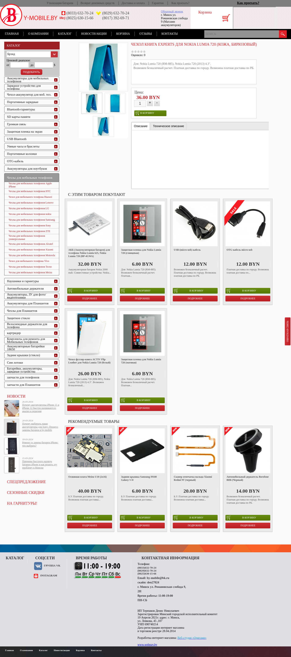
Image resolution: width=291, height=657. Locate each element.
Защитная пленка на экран (25, 131)
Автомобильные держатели (25, 288)
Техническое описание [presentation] (168, 126)
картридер (14, 333)
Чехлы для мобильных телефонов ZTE (29, 231)
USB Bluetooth (16, 139)
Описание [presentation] (140, 126)
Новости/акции (94, 33)
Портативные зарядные (22, 102)
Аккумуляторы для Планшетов (27, 303)
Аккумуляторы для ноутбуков (27, 168)
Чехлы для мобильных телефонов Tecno (30, 266)
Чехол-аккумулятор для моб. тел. (29, 94)
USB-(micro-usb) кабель (187, 249)
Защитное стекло (18, 318)
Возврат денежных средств (97, 3)
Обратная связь (287, 331)
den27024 (153, 582)
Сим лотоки (15, 362)
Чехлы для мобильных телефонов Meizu (30, 272)
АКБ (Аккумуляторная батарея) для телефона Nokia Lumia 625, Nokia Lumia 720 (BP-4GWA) (89, 253)
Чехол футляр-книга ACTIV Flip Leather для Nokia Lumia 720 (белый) (89, 361)
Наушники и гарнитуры (23, 281)
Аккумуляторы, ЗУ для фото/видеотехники (26, 296)
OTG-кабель (15, 161)
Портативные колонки (22, 153)
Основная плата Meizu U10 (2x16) (87, 476)
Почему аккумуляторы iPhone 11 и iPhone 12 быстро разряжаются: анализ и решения (40, 408)
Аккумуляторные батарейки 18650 (26, 348)
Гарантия (157, 3)
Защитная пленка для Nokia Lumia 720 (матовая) (141, 361)
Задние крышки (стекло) (23, 355)
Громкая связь (16, 124)
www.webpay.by (147, 644)
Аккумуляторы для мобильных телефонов (28, 80)
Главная (12, 33)
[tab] (141, 126)
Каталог (64, 33)
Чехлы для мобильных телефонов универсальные (27, 237)
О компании (38, 33)
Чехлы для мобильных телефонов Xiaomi (31, 249)
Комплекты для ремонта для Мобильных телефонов (26, 340)
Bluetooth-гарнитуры (21, 109)
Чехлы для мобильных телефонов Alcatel (31, 243)
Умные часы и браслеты (23, 146)
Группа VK (52, 565)
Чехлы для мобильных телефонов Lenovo (31, 202)
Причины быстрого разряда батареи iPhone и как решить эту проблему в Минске (39, 464)
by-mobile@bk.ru (158, 578)
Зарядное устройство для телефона (24, 87)
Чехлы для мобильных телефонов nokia (30, 214)
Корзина (123, 33)
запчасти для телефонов (23, 377)
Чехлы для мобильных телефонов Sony (30, 225)
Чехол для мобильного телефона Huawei (30, 196)
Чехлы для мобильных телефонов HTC (30, 191)
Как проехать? (180, 3)
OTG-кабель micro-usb (239, 249)
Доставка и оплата (133, 3)
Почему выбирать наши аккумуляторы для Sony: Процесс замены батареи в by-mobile (40, 427)
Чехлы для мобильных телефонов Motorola (32, 255)
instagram (48, 575)
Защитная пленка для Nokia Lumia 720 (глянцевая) (141, 251)
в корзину (144, 113)
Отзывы (145, 33)
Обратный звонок (172, 11)
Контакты (170, 33)
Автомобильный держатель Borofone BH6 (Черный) (247, 478)
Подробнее (89, 298)
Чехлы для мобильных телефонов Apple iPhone (30, 185)
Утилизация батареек (60, 3)
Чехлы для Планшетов (22, 310)
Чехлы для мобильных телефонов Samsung (32, 219)
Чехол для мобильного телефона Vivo (29, 261)
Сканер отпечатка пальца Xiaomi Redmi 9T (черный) (193, 478)
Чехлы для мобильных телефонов (29, 177)
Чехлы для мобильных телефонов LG (29, 208)
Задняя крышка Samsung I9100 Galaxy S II (138, 478)
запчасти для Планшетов (23, 384)
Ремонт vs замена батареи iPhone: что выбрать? (40, 444)
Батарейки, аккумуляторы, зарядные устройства (25, 370)
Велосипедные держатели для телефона (27, 325)
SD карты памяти (18, 116)
